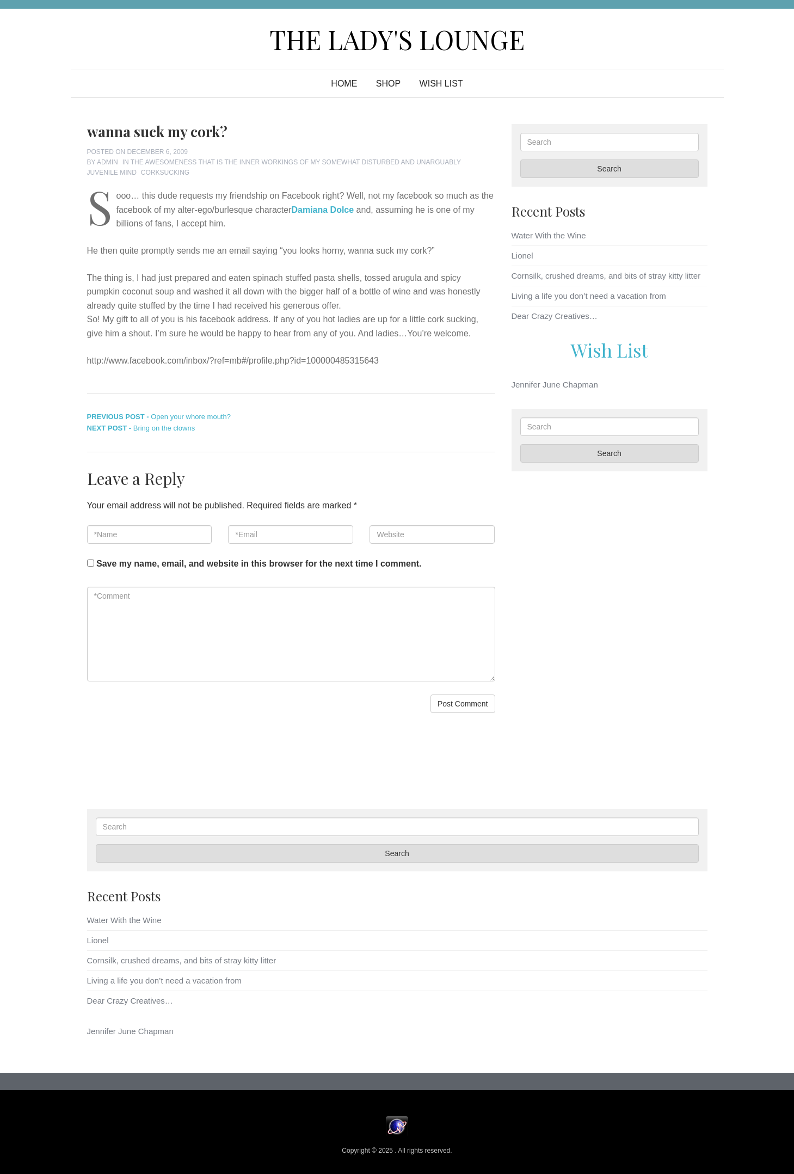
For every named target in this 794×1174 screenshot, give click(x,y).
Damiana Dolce (322, 209)
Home (344, 83)
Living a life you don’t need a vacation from (589, 295)
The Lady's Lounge (397, 39)
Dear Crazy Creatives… (555, 316)
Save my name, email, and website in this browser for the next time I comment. (259, 563)
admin (107, 162)
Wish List (609, 349)
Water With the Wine (549, 235)
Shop (388, 83)
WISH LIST (441, 83)
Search (609, 168)
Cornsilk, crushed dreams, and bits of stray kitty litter (606, 275)
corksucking (165, 172)
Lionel (522, 255)
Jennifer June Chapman (555, 384)
